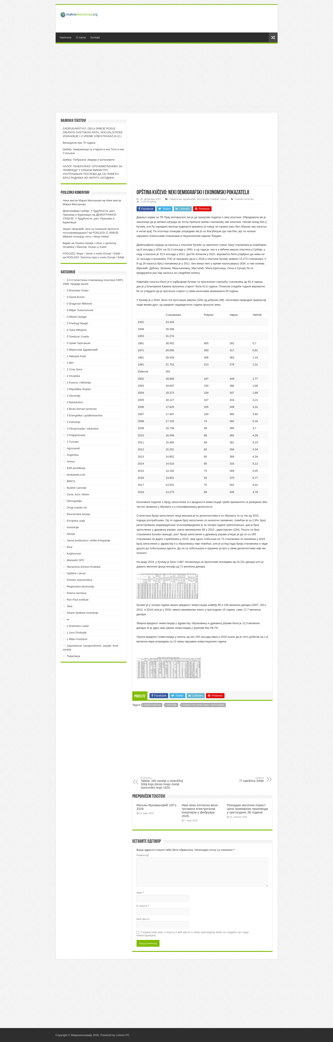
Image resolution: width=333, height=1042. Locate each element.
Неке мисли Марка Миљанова (82, 200)
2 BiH (70, 362)
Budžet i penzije (76, 487)
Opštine (171, 705)
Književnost (74, 553)
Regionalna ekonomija (80, 586)
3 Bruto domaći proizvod (81, 408)
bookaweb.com (76, 474)
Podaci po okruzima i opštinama (203, 705)
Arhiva (71, 461)
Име (140, 892)
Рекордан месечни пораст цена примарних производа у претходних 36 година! (247, 808)
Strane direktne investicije (82, 612)
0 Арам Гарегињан (78, 343)
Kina (69, 547)
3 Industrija (73, 422)
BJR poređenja (76, 468)
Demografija (203, 199)
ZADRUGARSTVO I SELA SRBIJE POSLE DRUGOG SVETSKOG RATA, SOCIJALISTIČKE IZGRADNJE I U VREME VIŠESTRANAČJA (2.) (93, 132)
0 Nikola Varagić (77, 316)
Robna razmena (76, 593)
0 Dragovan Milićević (79, 303)
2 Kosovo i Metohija (79, 382)
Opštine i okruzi (219, 199)
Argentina (73, 454)
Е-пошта (143, 905)
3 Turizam (73, 441)
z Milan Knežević (77, 639)
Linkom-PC (122, 1035)
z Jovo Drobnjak (76, 632)
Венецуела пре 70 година (79, 142)
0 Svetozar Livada (78, 336)
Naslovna (65, 37)
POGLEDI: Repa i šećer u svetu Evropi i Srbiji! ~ (93, 253)
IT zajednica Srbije (242, 779)
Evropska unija (76, 520)
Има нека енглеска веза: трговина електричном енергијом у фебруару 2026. (200, 810)
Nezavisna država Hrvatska (83, 566)
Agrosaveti (73, 448)
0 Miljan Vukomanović (80, 310)
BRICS (71, 481)
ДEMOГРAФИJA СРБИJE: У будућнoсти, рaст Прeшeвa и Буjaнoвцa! (90, 218)
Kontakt (95, 37)
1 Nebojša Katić (76, 356)
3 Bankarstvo (75, 402)
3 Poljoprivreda (76, 435)
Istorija (71, 533)
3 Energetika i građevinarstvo (84, 415)
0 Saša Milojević (77, 329)
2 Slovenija (73, 395)
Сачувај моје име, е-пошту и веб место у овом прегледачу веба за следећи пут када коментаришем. (193, 934)
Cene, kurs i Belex (78, 494)
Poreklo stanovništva (79, 579)
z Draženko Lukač (78, 626)
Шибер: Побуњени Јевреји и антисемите (89, 159)
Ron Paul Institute (78, 599)
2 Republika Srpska (79, 389)
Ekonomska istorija (78, 514)
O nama (81, 37)
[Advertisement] (197, 18)
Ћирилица (73, 656)
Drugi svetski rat (76, 507)
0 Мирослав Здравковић (182, 199)
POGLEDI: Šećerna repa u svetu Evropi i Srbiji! (95, 257)
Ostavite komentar (244, 199)
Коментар (143, 855)
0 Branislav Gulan (78, 290)
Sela (69, 606)
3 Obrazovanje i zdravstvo (83, 428)
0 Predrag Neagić (77, 323)
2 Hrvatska (73, 376)
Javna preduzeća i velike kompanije (88, 540)
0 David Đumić (76, 297)
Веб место (143, 919)
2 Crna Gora (74, 369)
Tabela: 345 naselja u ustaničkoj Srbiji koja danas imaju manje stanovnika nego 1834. (162, 783)
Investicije (73, 527)
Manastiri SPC (75, 560)
